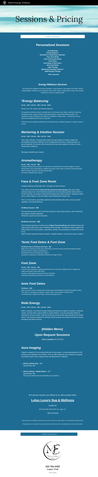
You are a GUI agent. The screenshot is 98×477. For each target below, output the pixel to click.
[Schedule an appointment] (53, 36)
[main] (49, 19)
